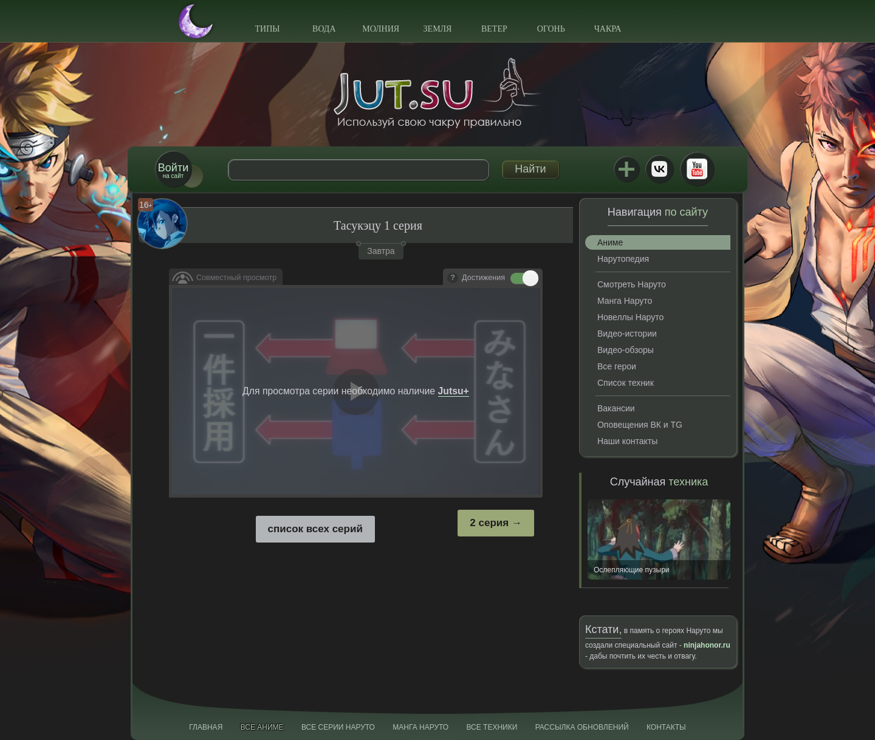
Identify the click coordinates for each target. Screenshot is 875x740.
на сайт (173, 170)
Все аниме (262, 727)
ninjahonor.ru (707, 645)
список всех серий (315, 529)
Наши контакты (627, 441)
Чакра (608, 28)
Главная (205, 727)
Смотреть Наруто (631, 284)
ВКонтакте (659, 169)
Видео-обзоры (625, 350)
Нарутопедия (623, 259)
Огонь (551, 28)
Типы (267, 28)
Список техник (625, 383)
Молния (380, 28)
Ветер (494, 28)
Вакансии (616, 408)
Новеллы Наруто (630, 317)
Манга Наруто (624, 301)
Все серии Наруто (338, 727)
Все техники (491, 727)
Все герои (616, 366)
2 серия (489, 523)
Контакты (666, 727)
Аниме (610, 242)
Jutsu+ (626, 169)
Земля (438, 28)
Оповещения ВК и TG (639, 425)
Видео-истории (627, 333)
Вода (323, 28)
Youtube (697, 169)
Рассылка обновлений (582, 727)
